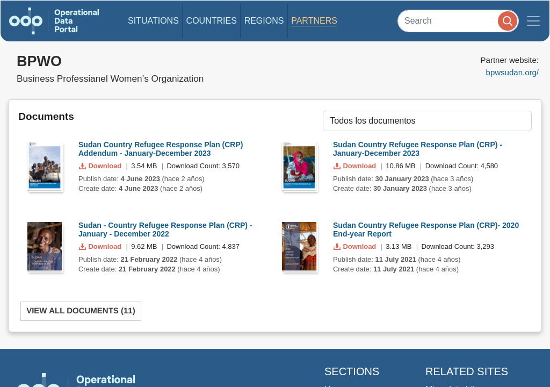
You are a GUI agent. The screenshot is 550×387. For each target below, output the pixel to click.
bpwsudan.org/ (512, 72)
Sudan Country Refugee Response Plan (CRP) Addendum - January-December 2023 (160, 149)
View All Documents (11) (80, 311)
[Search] (458, 21)
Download (101, 166)
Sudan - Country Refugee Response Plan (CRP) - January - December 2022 (165, 230)
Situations (153, 20)
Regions (264, 20)
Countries (211, 20)
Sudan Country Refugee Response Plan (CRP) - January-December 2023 (417, 149)
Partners (314, 20)
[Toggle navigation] (533, 21)
